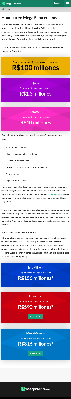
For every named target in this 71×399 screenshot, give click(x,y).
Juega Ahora (35, 316)
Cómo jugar (51, 194)
